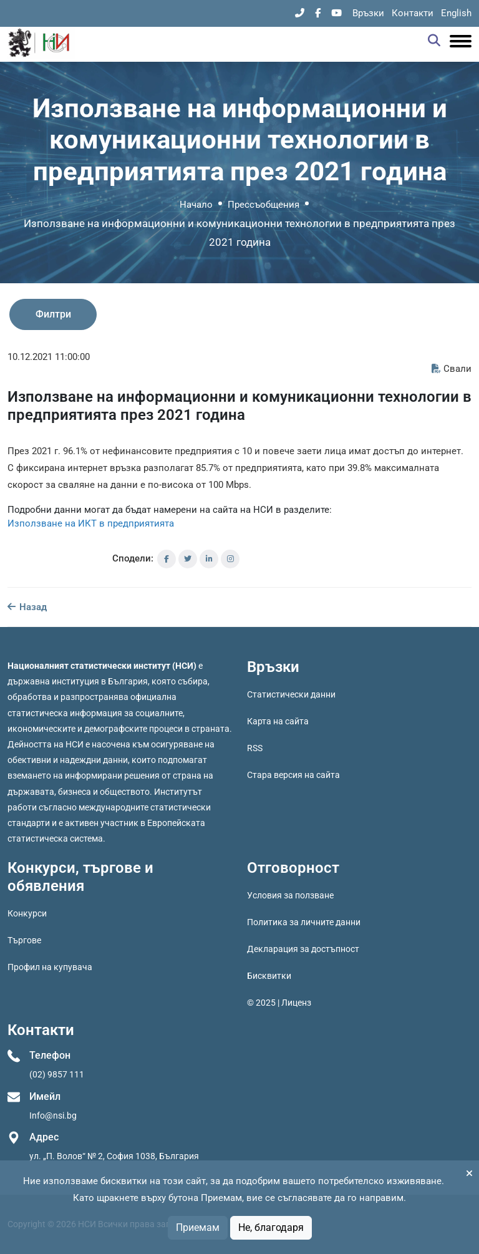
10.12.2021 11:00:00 (48, 356)
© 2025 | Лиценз (279, 1003)
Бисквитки (269, 976)
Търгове (24, 940)
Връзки (368, 13)
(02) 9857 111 (56, 1074)
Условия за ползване (290, 895)
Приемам (198, 1227)
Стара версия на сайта (293, 775)
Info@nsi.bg (53, 1115)
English (456, 13)
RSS (255, 748)
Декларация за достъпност (303, 949)
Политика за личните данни (303, 922)
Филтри (53, 314)
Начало (196, 204)
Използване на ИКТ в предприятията (90, 523)
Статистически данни (291, 694)
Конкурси (27, 913)
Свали (452, 368)
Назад (27, 607)
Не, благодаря (271, 1227)
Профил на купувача (49, 967)
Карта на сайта (278, 721)
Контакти (412, 13)
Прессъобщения (263, 204)
